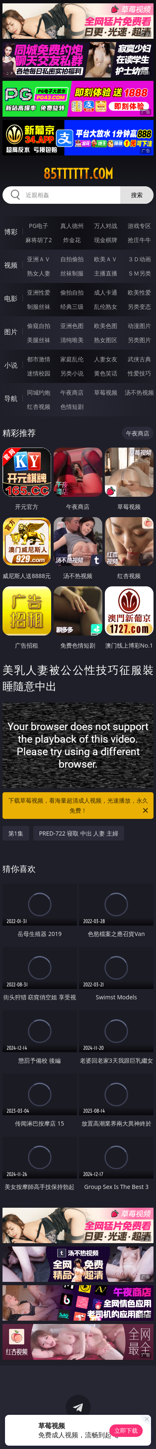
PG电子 (38, 226)
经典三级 (72, 306)
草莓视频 (105, 392)
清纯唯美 (72, 340)
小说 (10, 365)
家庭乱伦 (72, 359)
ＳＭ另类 (139, 273)
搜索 (137, 195)
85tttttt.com (78, 173)
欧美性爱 (139, 292)
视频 (10, 265)
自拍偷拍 (72, 259)
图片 (10, 331)
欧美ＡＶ (105, 259)
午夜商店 (72, 392)
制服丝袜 (38, 306)
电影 (10, 298)
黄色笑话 (105, 373)
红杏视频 (38, 406)
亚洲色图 (72, 326)
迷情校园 (38, 373)
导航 (10, 398)
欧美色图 (105, 326)
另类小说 (72, 373)
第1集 (15, 833)
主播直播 (105, 273)
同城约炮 (38, 392)
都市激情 (38, 359)
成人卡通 (105, 292)
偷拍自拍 (72, 292)
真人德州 (72, 226)
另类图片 (139, 340)
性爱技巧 (139, 373)
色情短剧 (72, 406)
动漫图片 (139, 326)
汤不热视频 (139, 392)
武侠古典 (139, 359)
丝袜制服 (72, 273)
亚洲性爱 (38, 292)
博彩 (10, 231)
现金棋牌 (105, 240)
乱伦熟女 (105, 306)
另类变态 (139, 306)
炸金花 (72, 240)
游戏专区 (139, 226)
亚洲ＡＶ (38, 259)
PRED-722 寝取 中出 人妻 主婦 (78, 833)
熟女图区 (105, 340)
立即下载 (126, 1430)
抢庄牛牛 (139, 240)
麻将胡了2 (38, 240)
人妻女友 (105, 359)
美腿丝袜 (38, 340)
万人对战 (105, 226)
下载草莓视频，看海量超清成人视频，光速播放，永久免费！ (79, 806)
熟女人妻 (38, 273)
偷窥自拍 (38, 326)
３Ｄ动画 (139, 259)
